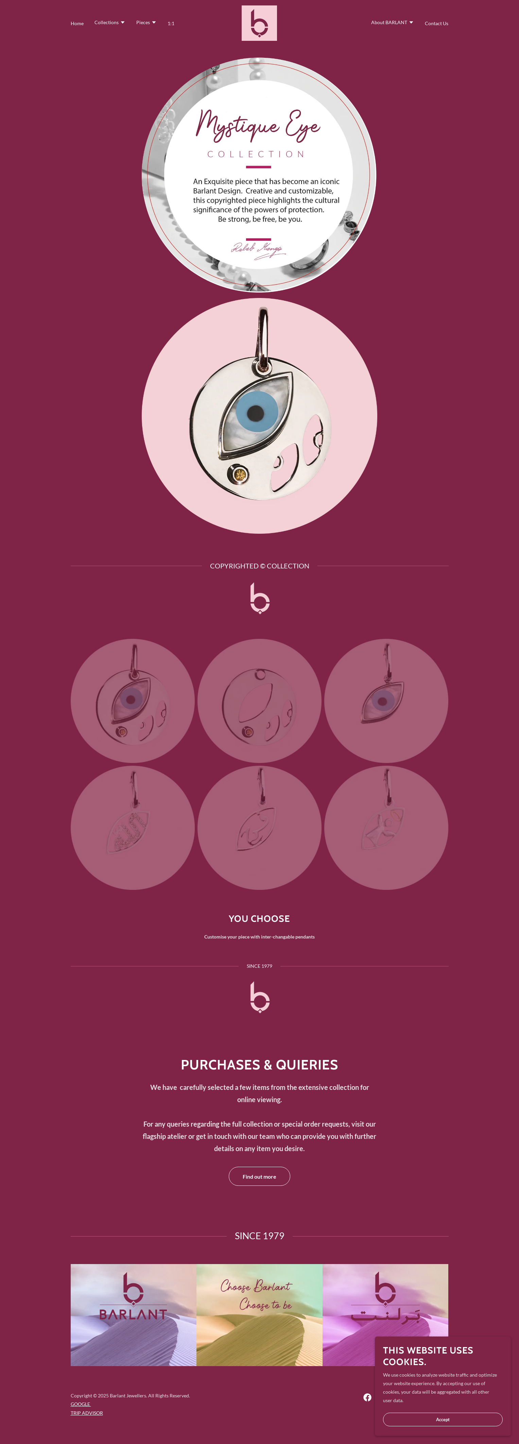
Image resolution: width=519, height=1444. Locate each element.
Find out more (259, 1176)
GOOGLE (81, 1404)
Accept (443, 1419)
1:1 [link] (171, 23)
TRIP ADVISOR (87, 1413)
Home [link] (77, 23)
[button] (109, 23)
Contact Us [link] (436, 23)
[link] (259, 23)
